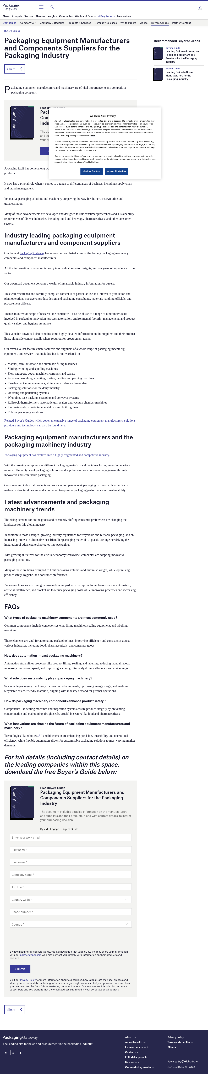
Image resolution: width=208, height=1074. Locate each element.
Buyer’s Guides (160, 22)
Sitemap (172, 1047)
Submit (20, 969)
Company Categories (52, 22)
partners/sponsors (30, 955)
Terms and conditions (180, 1042)
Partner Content (181, 22)
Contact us (131, 1052)
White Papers (128, 22)
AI (40, 736)
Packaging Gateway (32, 253)
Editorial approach (136, 1057)
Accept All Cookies (116, 171)
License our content (136, 1047)
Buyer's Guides (12, 31)
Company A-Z (28, 22)
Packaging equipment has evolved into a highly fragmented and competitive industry (56, 455)
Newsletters (132, 1062)
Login (200, 8)
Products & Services (79, 22)
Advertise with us (135, 1042)
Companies (9, 22)
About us (130, 1037)
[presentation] (36, 938)
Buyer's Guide (173, 48)
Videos (143, 22)
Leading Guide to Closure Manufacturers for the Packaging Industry (180, 75)
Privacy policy (175, 1037)
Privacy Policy (28, 980)
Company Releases (106, 22)
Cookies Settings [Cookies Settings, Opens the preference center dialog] (91, 171)
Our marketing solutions (139, 1067)
